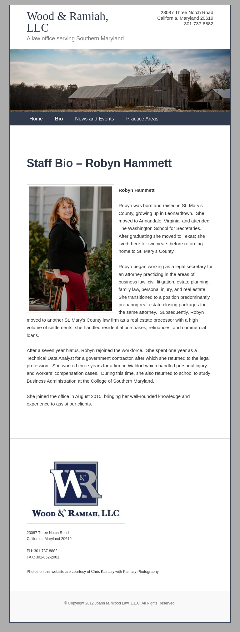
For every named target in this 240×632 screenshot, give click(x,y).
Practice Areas (142, 118)
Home (36, 118)
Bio (59, 118)
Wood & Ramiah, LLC (67, 22)
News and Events (94, 118)
